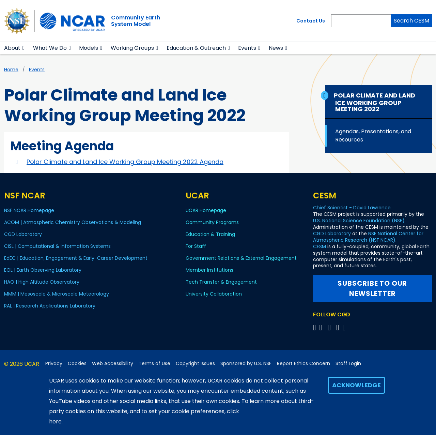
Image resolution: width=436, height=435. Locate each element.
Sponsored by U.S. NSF (245, 363)
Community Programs (212, 222)
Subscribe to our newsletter (372, 288)
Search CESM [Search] (411, 21)
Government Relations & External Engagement (241, 258)
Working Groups (132, 48)
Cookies (77, 363)
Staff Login (348, 363)
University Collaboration (214, 293)
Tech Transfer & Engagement (221, 282)
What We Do (50, 48)
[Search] (361, 20)
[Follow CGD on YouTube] (331, 327)
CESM (319, 246)
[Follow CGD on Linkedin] (345, 327)
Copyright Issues (195, 363)
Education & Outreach (196, 48)
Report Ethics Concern (303, 363)
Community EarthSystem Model (135, 21)
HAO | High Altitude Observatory (41, 282)
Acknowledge (356, 385)
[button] (23, 48)
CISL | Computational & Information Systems (57, 246)
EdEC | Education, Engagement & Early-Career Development (75, 258)
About (12, 48)
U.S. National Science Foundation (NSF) (359, 220)
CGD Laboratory (23, 234)
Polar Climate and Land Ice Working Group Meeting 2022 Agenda (125, 162)
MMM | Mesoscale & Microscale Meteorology (56, 293)
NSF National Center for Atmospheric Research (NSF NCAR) (368, 236)
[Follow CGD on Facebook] (322, 327)
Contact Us (310, 20)
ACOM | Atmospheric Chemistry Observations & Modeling (72, 222)
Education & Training (210, 234)
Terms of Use (154, 363)
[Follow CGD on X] (315, 327)
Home (11, 69)
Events (247, 48)
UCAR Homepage (206, 210)
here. (56, 421)
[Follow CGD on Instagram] (338, 327)
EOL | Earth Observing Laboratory (42, 270)
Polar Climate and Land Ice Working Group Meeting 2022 (375, 102)
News (276, 48)
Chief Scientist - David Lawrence (352, 207)
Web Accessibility (112, 363)
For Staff (196, 246)
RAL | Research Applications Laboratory (49, 305)
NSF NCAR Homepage (29, 210)
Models (88, 48)
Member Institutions (209, 270)
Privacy (53, 363)
